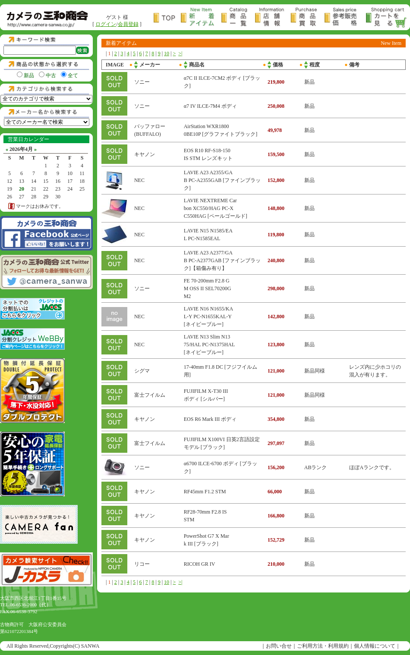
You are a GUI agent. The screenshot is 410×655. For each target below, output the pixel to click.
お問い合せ (279, 646)
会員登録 (128, 24)
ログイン (105, 24)
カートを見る (386, 17)
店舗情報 (272, 17)
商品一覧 (238, 17)
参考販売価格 (345, 17)
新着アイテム (201, 17)
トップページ (167, 17)
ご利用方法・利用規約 (323, 646)
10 (166, 53)
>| (180, 53)
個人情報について (374, 646)
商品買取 (307, 17)
